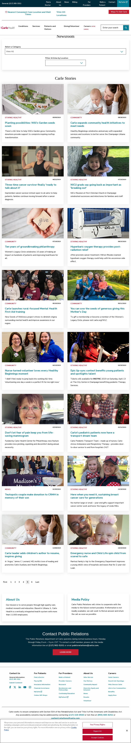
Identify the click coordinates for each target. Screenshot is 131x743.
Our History (88, 681)
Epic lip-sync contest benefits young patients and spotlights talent (97, 372)
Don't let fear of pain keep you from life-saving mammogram (29, 434)
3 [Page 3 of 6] (19, 582)
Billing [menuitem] (74, 2)
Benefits (111, 692)
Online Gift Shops (40, 695)
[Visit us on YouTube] (24, 687)
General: (11, 3)
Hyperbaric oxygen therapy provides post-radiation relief (95, 248)
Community (76, 117)
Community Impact (90, 684)
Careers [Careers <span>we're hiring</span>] (89, 27)
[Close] (127, 732)
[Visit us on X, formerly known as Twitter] (15, 687)
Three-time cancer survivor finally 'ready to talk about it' (30, 186)
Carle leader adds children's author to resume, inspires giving (32, 554)
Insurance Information (42, 684)
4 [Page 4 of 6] (23, 582)
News (7, 489)
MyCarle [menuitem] (122, 2)
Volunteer (87, 701)
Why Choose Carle (115, 684)
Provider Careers (65, 681)
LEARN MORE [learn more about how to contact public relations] (65, 652)
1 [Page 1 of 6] (10, 582)
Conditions (23, 26)
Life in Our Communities (117, 688)
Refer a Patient (64, 677)
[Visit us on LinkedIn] (20, 687)
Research (62, 684)
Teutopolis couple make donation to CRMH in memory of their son (32, 496)
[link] (33, 99)
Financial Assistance (41, 688)
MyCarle (38, 692)
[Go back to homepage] (8, 28)
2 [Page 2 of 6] (15, 582)
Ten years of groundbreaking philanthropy (30, 246)
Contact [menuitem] (112, 2)
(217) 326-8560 (76, 715)
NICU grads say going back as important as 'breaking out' (95, 186)
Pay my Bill (38, 681)
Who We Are (88, 677)
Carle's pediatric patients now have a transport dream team (92, 434)
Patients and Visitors (50, 27)
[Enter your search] (115, 28)
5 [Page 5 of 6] (27, 582)
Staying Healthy (13, 117)
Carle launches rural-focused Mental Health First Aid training (31, 310)
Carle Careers (113, 677)
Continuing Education (67, 693)
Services (36, 26)
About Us (13, 600)
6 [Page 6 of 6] (31, 582)
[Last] (37, 582)
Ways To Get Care (119, 12)
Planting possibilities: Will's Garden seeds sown (30, 124)
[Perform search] (126, 27)
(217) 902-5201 (56, 645)
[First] (5, 582)
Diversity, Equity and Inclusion (91, 689)
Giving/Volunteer (71, 26)
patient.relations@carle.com (65, 718)
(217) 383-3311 (19, 678)
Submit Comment (15, 683)
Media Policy (80, 600)
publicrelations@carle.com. (85, 645)
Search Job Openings (116, 681)
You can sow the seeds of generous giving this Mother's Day (97, 310)
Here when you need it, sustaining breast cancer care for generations (94, 496)
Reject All (98, 733)
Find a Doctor (39, 677)
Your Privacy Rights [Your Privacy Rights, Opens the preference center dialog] (97, 726)
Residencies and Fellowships (65, 689)
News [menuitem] (66, 2)
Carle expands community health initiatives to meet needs (97, 124)
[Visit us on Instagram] (30, 687)
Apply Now (112, 695)
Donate (86, 697)
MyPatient (63, 697)
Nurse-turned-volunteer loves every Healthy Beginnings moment (31, 372)
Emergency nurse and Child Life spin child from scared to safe (98, 554)
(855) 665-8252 (105, 715)
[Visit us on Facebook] (10, 687)
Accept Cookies (97, 739)
